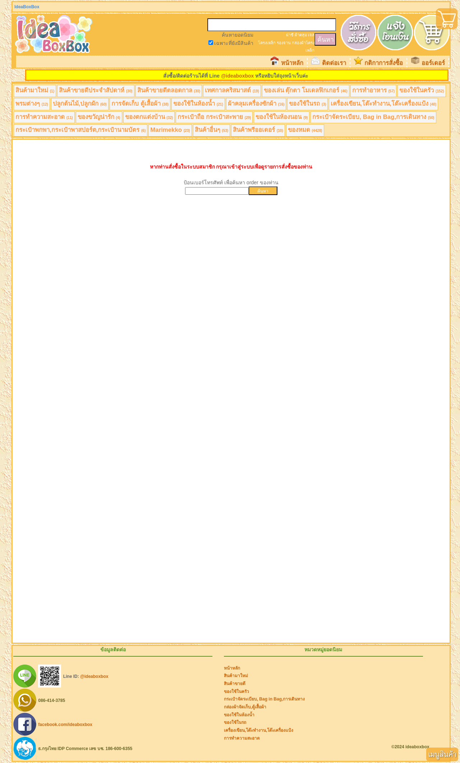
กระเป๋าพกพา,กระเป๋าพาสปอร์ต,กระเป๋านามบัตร (80, 129)
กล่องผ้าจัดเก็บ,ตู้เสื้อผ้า (245, 706)
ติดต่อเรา (334, 63)
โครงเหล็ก (267, 43)
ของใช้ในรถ (307, 103)
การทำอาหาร (373, 90)
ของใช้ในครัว (421, 90)
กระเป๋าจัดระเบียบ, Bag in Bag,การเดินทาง (373, 117)
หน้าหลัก (292, 63)
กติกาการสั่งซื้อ (383, 63)
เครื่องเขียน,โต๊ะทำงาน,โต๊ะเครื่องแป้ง (383, 103)
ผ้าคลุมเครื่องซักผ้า (256, 103)
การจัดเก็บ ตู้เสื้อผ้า (140, 103)
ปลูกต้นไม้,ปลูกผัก (80, 103)
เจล (311, 35)
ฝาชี (290, 35)
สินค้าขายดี (234, 683)
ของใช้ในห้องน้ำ (198, 103)
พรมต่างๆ (31, 103)
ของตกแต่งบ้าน (149, 117)
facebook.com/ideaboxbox (65, 724)
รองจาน (284, 43)
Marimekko (170, 129)
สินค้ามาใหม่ (34, 90)
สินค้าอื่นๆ (212, 129)
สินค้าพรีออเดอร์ (258, 129)
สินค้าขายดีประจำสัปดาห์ (96, 90)
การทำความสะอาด (44, 117)
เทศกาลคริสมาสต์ (232, 90)
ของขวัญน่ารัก (99, 117)
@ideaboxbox (237, 76)
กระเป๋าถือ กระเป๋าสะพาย (214, 117)
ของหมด (305, 129)
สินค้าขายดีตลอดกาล (169, 90)
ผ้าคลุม (301, 35)
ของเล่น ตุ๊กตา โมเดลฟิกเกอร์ (306, 90)
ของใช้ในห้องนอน (282, 117)
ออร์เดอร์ (433, 63)
